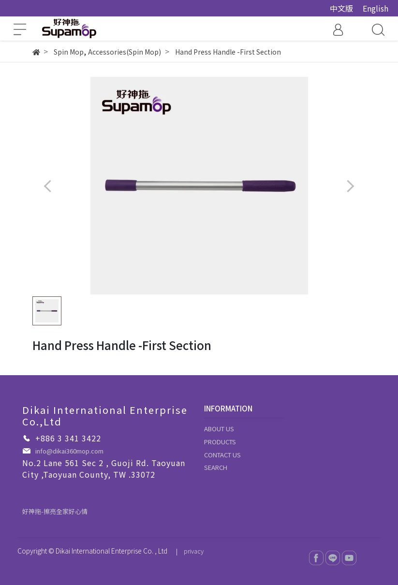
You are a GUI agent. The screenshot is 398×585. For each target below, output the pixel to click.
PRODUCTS (220, 441)
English (375, 8)
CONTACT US (222, 454)
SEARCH (215, 467)
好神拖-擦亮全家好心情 (55, 511)
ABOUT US (219, 428)
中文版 (341, 8)
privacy (194, 551)
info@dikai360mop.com (69, 450)
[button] (350, 186)
